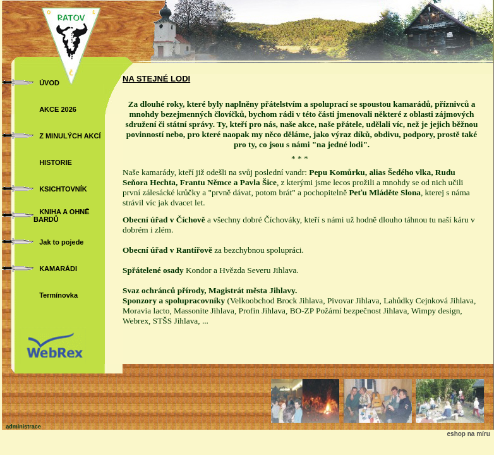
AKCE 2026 (57, 109)
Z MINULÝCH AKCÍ (69, 136)
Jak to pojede (61, 242)
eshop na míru (468, 433)
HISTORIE (55, 162)
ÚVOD (49, 83)
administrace (23, 426)
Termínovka (58, 295)
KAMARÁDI (58, 268)
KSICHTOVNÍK (63, 189)
